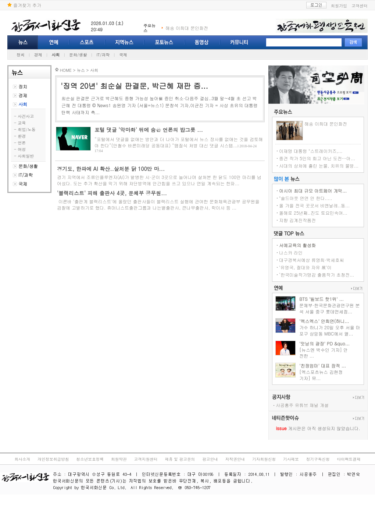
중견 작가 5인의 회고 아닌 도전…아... (317, 158)
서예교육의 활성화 (297, 245)
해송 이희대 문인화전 (186, 28)
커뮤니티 (239, 42)
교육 (22, 123)
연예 (53, 42)
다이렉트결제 (349, 459)
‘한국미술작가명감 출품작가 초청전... (316, 274)
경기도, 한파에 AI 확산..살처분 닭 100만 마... (111, 168)
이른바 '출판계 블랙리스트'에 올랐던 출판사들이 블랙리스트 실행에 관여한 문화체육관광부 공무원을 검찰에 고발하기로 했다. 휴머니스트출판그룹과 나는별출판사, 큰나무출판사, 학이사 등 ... (158, 204)
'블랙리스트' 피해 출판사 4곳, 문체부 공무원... (112, 193)
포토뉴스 (164, 42)
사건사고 (26, 116)
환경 (22, 136)
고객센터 (359, 5)
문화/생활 (78, 54)
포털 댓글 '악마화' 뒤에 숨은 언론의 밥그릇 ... (148, 129)
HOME (66, 70)
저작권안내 (235, 459)
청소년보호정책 (90, 459)
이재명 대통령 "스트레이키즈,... (311, 151)
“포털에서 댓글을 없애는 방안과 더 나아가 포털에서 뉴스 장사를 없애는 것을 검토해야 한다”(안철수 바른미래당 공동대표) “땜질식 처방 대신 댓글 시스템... (178, 142)
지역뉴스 (125, 42)
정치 (21, 54)
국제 (123, 54)
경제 (38, 54)
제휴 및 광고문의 (180, 459)
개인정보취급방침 (53, 459)
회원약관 (119, 459)
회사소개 (22, 459)
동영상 (202, 42)
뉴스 (22, 42)
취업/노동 (27, 129)
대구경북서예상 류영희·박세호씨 (311, 260)
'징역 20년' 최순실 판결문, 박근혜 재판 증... (134, 85)
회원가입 (339, 5)
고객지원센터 (146, 459)
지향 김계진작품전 (297, 220)
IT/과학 (103, 54)
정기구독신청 (318, 459)
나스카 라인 (291, 252)
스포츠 (87, 42)
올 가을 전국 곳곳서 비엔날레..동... (314, 205)
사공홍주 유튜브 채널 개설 (302, 405)
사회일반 (26, 156)
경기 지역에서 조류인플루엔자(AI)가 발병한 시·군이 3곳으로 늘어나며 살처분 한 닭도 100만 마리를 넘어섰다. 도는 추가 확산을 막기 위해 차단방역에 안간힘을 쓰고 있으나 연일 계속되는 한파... (159, 180)
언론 (22, 142)
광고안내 (210, 459)
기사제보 (291, 459)
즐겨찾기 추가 (24, 5)
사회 (55, 54)
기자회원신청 (264, 459)
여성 (22, 149)
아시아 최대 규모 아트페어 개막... (313, 190)
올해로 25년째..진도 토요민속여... (313, 213)
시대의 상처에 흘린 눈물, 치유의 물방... (318, 165)
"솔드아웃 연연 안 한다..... (305, 198)
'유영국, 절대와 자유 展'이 (305, 267)
